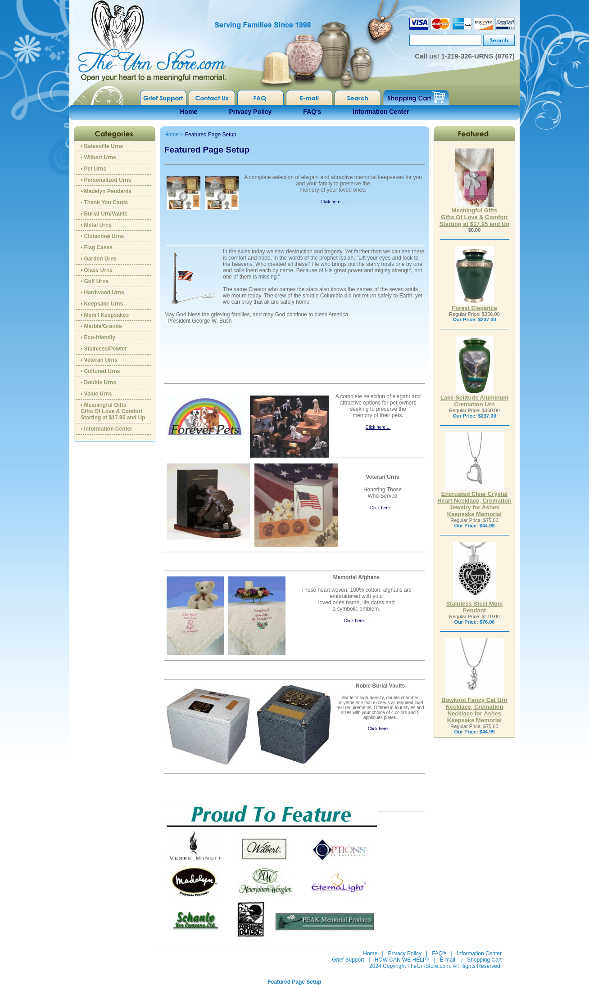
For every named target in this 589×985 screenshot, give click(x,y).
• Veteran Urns (99, 360)
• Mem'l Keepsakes (105, 315)
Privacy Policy (250, 111)
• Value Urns (96, 394)
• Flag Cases (97, 247)
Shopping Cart (484, 960)
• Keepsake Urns (102, 304)
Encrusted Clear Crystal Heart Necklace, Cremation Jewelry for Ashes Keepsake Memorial (474, 501)
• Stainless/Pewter (104, 349)
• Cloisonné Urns (102, 236)
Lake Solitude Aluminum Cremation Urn (474, 398)
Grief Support (348, 960)
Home (189, 111)
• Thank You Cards (104, 202)
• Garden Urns (99, 259)
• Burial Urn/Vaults (104, 214)
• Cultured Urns (100, 371)
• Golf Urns (95, 281)
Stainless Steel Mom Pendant (474, 604)
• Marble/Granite (101, 326)
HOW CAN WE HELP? (402, 960)
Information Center (381, 111)
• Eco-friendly (98, 337)
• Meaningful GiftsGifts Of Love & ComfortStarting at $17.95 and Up (113, 411)
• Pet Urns (93, 169)
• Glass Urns (97, 270)
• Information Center (106, 429)
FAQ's (312, 111)
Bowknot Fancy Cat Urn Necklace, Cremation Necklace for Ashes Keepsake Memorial (474, 707)
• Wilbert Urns (98, 157)
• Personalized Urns (106, 180)
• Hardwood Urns (102, 292)
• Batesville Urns (102, 146)
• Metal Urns (96, 225)
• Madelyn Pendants (106, 191)
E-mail (447, 960)
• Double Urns (98, 382)
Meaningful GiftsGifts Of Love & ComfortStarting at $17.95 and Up (474, 214)
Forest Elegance (474, 305)
